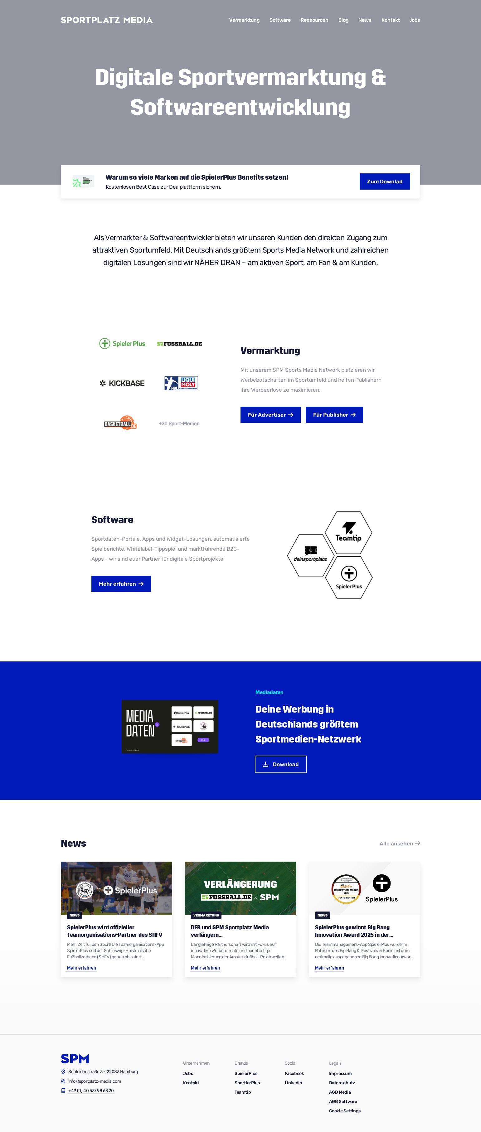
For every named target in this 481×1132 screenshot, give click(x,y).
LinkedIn (293, 1083)
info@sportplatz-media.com (94, 1081)
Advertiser (267, 414)
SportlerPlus (247, 1083)
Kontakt (390, 20)
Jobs (415, 20)
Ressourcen (314, 20)
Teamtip (243, 1092)
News (365, 20)
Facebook (294, 1073)
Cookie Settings (345, 1111)
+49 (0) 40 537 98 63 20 (91, 1090)
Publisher (330, 414)
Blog (343, 20)
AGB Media (340, 1092)
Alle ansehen (396, 843)
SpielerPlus (246, 1073)
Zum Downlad (385, 181)
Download (280, 764)
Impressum (340, 1073)
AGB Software (343, 1101)
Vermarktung (244, 20)
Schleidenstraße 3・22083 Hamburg (103, 1071)
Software (280, 20)
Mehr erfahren (117, 584)
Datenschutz (342, 1083)
